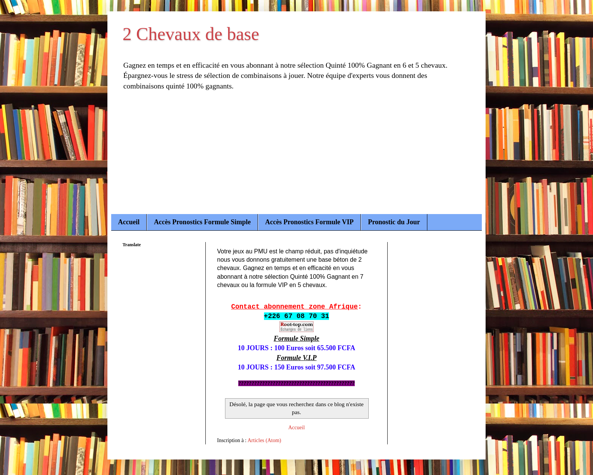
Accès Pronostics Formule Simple (202, 222)
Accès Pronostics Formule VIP (309, 222)
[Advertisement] (296, 157)
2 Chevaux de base (191, 34)
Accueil (129, 222)
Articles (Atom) (264, 440)
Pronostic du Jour (394, 222)
